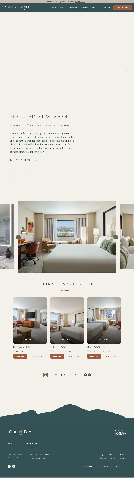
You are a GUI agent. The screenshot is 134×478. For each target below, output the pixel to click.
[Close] (129, 1)
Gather (83, 8)
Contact (103, 458)
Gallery (104, 8)
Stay (52, 8)
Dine (61, 8)
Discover (71, 8)
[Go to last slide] (18, 237)
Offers (94, 8)
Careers (112, 458)
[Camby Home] (12, 8)
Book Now (21, 357)
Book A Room (121, 8)
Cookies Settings (120, 467)
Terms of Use (107, 467)
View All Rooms (65, 290)
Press (111, 455)
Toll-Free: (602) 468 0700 (39, 455)
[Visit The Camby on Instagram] (66, 375)
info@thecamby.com (37, 458)
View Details (37, 357)
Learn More (81, 2)
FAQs (102, 455)
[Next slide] (116, 237)
